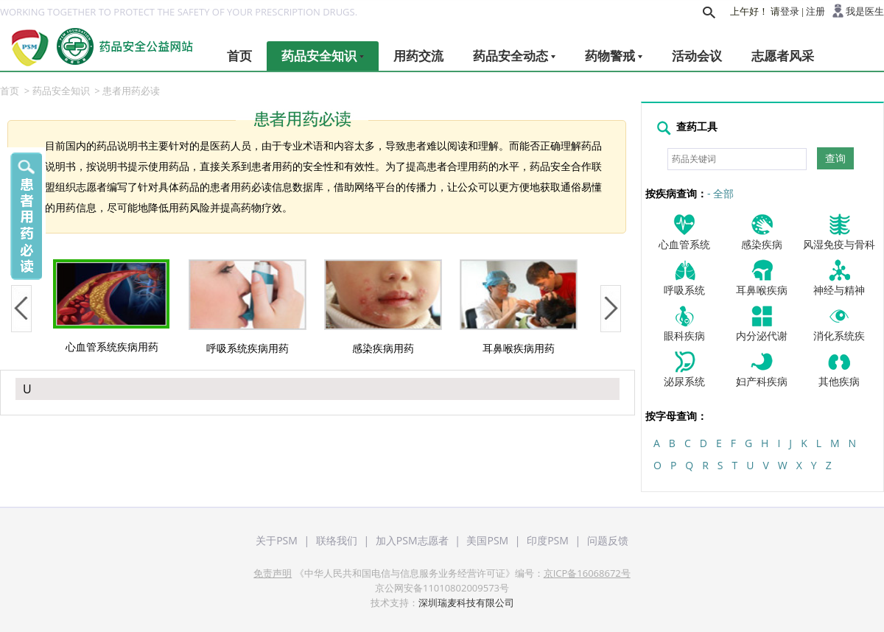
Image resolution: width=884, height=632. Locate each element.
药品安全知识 (322, 55)
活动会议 (697, 55)
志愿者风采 (782, 55)
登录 (789, 11)
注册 (815, 11)
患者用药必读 (131, 90)
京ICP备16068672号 (587, 573)
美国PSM (487, 540)
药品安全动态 (514, 55)
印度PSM (548, 540)
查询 (835, 158)
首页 (239, 55)
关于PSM (277, 540)
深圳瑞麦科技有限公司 (466, 602)
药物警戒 (613, 55)
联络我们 (336, 540)
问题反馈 (607, 540)
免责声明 (272, 573)
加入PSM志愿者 (412, 540)
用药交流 (418, 55)
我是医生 (865, 11)
